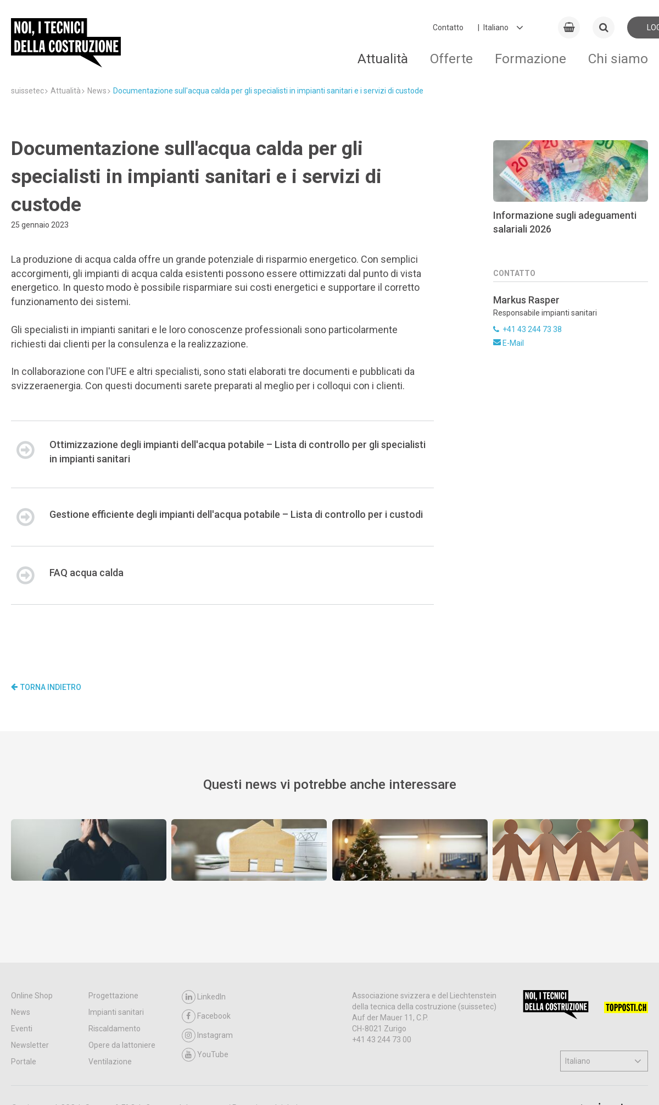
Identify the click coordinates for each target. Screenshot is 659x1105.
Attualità (383, 59)
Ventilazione (110, 1061)
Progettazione (113, 995)
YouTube (205, 1055)
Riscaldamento (114, 1028)
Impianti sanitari (116, 1012)
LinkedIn (204, 997)
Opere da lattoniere (121, 1045)
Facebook (206, 1016)
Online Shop (32, 995)
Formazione (530, 59)
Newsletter (30, 1045)
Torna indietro (46, 687)
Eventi (21, 1028)
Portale (23, 1061)
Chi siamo (618, 59)
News (20, 1012)
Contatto (448, 27)
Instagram (207, 1035)
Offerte (451, 59)
